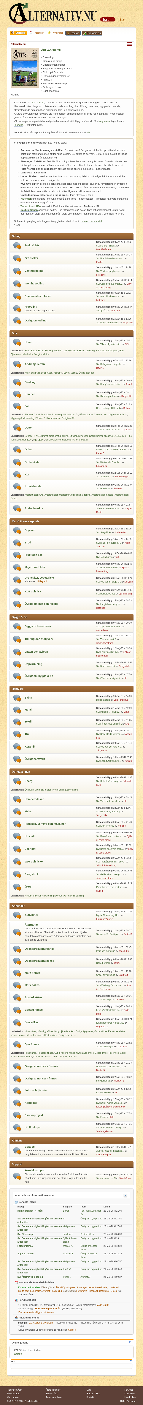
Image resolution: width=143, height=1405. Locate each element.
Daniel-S (100, 1070)
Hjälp (122, 1401)
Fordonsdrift (58, 789)
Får (27, 406)
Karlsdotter (120, 532)
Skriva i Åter (52, 1393)
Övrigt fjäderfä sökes (64, 1031)
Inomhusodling (34, 283)
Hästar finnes (51, 1056)
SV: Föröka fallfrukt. (106, 245)
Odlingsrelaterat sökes (39, 960)
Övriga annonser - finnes (41, 1078)
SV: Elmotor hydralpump (108, 811)
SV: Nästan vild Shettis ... (108, 462)
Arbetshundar (33, 486)
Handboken (130, 1397)
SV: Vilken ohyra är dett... (108, 344)
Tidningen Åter (14, 1390)
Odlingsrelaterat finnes (39, 948)
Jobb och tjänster (36, 1090)
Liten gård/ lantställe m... (108, 1010)
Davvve (100, 368)
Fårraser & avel (32, 414)
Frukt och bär (33, 554)
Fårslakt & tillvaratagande (48, 418)
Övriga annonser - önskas (41, 1066)
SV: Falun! (101, 1117)
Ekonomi (30, 848)
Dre (127, 723)
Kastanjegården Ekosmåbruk (110, 1106)
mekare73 (119, 1080)
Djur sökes (32, 1022)
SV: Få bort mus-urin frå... (109, 723)
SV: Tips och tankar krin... (109, 626)
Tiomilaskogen (122, 476)
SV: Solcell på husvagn (108, 781)
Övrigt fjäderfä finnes (64, 1053)
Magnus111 (102, 1026)
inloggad (18, 125)
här (88, 132)
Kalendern (129, 1393)
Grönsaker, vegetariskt (39, 577)
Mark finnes (32, 972)
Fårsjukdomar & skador (90, 414)
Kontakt (90, 1397)
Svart (126, 712)
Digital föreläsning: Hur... (108, 915)
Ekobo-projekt (34, 1115)
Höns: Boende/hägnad (107, 350)
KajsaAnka (101, 466)
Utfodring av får (70, 414)
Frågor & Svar (93, 1393)
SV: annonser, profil (106, 1178)
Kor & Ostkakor (103, 1092)
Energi (29, 780)
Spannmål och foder (38, 296)
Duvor (66, 373)
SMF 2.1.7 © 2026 (15, 1401)
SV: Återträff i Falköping (30, 1277)
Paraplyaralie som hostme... (110, 887)
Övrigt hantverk (35, 758)
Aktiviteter (31, 914)
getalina (128, 429)
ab (116, 1092)
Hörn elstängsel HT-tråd (108, 408)
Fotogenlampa (103, 1080)
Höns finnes (30, 1053)
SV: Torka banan (104, 557)
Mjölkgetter (38, 439)
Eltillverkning (71, 789)
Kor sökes (38, 1035)
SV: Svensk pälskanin (107, 396)
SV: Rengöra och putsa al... (109, 836)
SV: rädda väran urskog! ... (109, 874)
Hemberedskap (34, 799)
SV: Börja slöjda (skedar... (109, 734)
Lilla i (112, 1117)
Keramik (30, 746)
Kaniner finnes (25, 1056)
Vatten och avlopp (36, 651)
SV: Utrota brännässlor (107, 322)
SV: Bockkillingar (104, 1046)
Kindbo (99, 262)
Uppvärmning (33, 664)
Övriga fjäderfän (86, 373)
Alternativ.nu (37, 102)
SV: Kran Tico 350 (105, 826)
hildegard (42, 581)
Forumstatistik (25, 1299)
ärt (117, 557)
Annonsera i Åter (54, 1397)
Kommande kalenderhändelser (35, 1282)
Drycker (30, 530)
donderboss (102, 630)
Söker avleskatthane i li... (108, 508)
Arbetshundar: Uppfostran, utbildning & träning (67, 495)
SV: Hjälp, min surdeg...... (108, 543)
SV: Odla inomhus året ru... (109, 284)
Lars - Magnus (121, 700)
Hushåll (29, 836)
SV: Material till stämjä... (108, 712)
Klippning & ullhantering (22, 418)
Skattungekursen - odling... (109, 1127)
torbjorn (129, 761)
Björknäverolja (103, 700)
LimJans (128, 581)
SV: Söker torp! (103, 999)
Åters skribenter (53, 1390)
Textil (28, 721)
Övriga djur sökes (67, 1035)
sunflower (119, 999)
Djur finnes (32, 1044)
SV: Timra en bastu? (106, 639)
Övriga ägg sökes (84, 1031)
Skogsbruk (32, 874)
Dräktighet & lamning (51, 414)
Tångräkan (101, 750)
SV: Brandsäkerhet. (106, 666)
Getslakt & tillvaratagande (58, 439)
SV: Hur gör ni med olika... (109, 384)
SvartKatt (123, 975)
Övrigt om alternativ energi (38, 789)
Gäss (49, 373)
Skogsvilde (127, 322)
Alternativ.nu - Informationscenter (35, 1195)
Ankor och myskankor (35, 373)
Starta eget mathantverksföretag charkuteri (97, 1287)
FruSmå (67, 1269)
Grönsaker (31, 258)
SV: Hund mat (103, 488)
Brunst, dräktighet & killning (54, 436)
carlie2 (99, 891)
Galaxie (72, 1330)
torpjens (122, 826)
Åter (122, 19)
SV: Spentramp (103, 476)
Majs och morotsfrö (105, 951)
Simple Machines (32, 1401)
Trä (27, 733)
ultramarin (115, 310)
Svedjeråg (101, 310)
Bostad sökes (33, 997)
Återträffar (31, 924)
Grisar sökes (100, 1031)
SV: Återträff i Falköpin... (108, 934)
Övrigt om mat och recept (41, 603)
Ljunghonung (125, 593)
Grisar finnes (101, 1053)
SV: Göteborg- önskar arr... (109, 985)
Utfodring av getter (79, 436)
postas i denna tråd (91, 221)
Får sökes (113, 1031)
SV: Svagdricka (104, 532)
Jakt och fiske (34, 861)
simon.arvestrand (104, 643)
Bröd (28, 542)
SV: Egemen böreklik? (107, 567)
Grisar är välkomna (105, 975)
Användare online (27, 1317)
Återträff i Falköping (52, 1291)
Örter (28, 886)
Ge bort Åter (13, 1397)
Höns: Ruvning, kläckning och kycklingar (58, 350)
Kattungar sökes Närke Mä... (110, 1023)
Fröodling (31, 306)
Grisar (29, 449)
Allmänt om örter (33, 895)
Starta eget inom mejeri (29, 1291)
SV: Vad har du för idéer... (109, 801)
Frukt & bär (32, 245)
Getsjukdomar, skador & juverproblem (107, 436)
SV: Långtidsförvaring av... (109, 604)
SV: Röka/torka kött (106, 593)
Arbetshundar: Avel (34, 495)
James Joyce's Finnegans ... (110, 1151)
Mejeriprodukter (35, 567)
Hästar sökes (50, 1035)
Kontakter (31, 1102)
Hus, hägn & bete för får (115, 414)
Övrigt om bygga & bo (39, 675)
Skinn (28, 697)
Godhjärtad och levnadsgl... (109, 1066)
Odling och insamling (73, 895)
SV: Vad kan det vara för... (109, 746)
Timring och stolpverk (39, 638)
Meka (28, 811)
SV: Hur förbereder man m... (110, 258)
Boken (126, 408)
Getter (29, 427)
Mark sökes (32, 985)
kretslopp (100, 300)
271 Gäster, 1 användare (35, 1322)
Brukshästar (33, 462)
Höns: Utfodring (87, 350)
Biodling (30, 382)
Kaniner (30, 394)
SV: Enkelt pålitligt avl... (108, 652)
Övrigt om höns (41, 354)
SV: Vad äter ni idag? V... (108, 581)
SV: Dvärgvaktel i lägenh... (109, 364)
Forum (107, 19)
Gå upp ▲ (131, 1401)
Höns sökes (30, 1031)
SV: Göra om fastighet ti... (109, 678)
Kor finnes (38, 1056)
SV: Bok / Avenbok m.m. (108, 429)
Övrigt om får (68, 418)
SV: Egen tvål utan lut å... (108, 761)
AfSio (127, 344)
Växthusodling (34, 270)
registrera (104, 121)
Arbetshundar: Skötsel (103, 495)
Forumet (128, 1390)
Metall (28, 709)
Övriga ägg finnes (85, 1053)
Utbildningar (33, 1127)
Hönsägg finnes (45, 1053)
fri (126, 678)
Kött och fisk (33, 591)
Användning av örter (52, 895)
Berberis (118, 488)
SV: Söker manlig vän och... (110, 1103)
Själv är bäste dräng (106, 865)
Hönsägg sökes (45, 1031)
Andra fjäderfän (35, 364)
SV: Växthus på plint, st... (108, 271)
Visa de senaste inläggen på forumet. (36, 1312)
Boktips (30, 1146)
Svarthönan (125, 1178)
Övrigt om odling (35, 320)
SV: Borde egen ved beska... (110, 849)
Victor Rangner (103, 1154)
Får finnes (114, 1053)
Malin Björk (102, 1305)
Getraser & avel (32, 436)
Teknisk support (35, 1170)
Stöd (88, 1390)
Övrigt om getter (80, 439)
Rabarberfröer (103, 963)
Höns (28, 342)
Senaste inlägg (25, 1202)
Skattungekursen (104, 1131)
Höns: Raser (31, 350)
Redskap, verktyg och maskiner (45, 823)
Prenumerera (13, 1393)
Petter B (100, 453)
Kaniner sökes (25, 1035)
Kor (27, 474)
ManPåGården (103, 249)
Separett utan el (25, 1253)
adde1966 (124, 951)
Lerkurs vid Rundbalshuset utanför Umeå (90, 1290)
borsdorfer (101, 275)
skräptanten (122, 1046)
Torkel (129, 384)
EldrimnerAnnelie (104, 919)
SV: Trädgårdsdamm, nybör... (110, 861)
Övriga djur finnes (68, 1056)
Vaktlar (74, 373)
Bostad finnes (34, 1009)
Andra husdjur (34, 508)
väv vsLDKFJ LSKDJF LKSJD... (112, 449)
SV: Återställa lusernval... (108, 296)
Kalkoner (58, 373)
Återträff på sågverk (58, 1287)
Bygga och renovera (38, 626)
